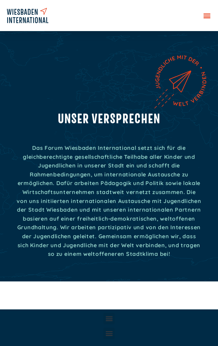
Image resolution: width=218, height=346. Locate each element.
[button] (206, 15)
